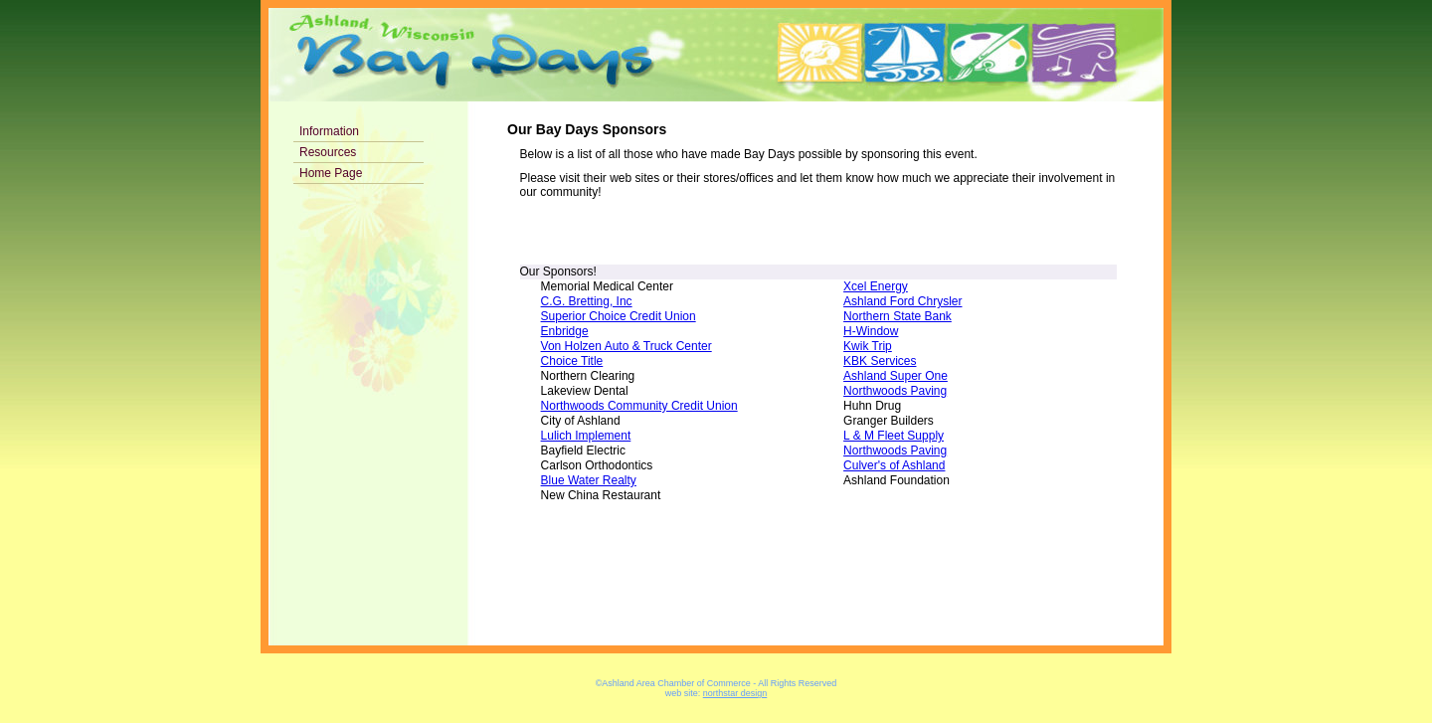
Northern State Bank (897, 316)
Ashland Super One (895, 376)
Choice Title (572, 361)
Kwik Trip (867, 346)
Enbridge (565, 331)
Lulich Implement (586, 436)
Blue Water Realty (588, 480)
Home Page (330, 173)
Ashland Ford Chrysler (902, 301)
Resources (327, 152)
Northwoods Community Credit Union (639, 406)
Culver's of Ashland (894, 465)
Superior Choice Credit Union (618, 316)
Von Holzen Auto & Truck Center (626, 346)
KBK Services (879, 361)
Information (329, 131)
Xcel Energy (875, 286)
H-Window (870, 331)
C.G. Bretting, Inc (586, 301)
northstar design (735, 693)
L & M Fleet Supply (893, 436)
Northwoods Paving (895, 391)
